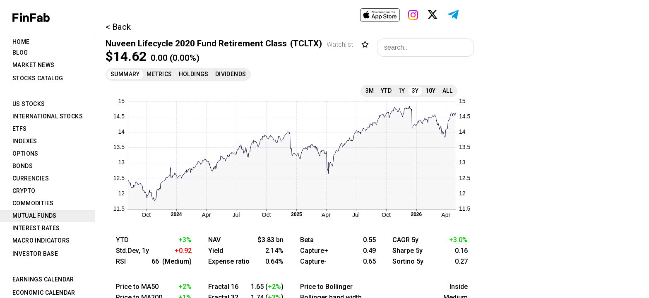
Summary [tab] (125, 74)
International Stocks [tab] (47, 116)
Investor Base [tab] (35, 253)
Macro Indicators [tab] (41, 240)
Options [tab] (25, 153)
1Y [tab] (401, 90)
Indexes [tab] (24, 141)
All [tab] (447, 90)
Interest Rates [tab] (36, 228)
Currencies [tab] (30, 178)
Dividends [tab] (230, 74)
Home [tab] (21, 41)
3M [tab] (369, 90)
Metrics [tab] (159, 74)
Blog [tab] (20, 52)
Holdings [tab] (194, 74)
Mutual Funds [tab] (34, 215)
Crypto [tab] (23, 190)
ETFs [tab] (19, 128)
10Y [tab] (430, 90)
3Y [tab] (415, 90)
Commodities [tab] (32, 203)
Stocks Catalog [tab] (37, 78)
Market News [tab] (33, 65)
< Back (118, 27)
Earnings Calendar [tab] (43, 279)
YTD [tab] (386, 90)
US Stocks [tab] (28, 104)
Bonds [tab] (22, 166)
